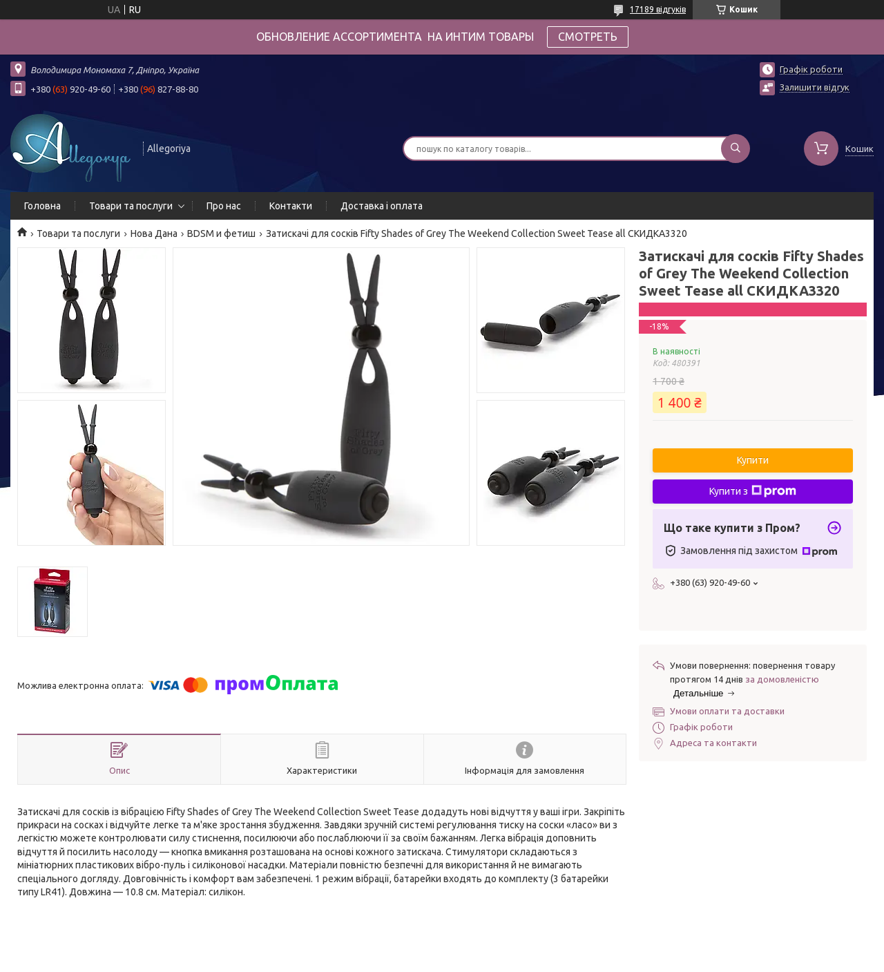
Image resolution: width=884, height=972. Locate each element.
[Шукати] (735, 148)
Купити (753, 460)
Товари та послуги (131, 206)
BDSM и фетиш (221, 233)
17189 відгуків (658, 9)
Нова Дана (154, 233)
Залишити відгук (814, 87)
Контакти (290, 206)
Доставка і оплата (381, 206)
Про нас (223, 206)
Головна (42, 206)
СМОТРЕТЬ (587, 36)
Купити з (752, 491)
